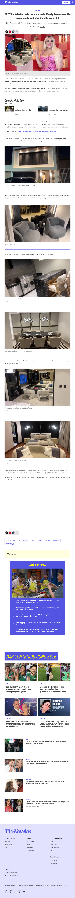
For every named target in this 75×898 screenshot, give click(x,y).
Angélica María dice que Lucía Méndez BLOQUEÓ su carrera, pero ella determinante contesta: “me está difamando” (47, 803)
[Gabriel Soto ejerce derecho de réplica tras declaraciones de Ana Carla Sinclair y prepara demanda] (14, 765)
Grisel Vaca (34, 786)
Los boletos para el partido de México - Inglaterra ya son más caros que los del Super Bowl (38, 616)
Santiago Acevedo (18, 114)
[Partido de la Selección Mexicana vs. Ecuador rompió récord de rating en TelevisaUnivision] (14, 745)
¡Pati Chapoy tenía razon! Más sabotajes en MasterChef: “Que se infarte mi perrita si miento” (38, 601)
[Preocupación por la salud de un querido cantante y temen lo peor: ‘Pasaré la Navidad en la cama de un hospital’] (43, 108)
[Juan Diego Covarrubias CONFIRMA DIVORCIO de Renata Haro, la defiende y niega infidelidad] (21, 707)
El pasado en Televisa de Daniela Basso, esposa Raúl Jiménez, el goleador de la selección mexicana (53, 689)
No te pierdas (10, 544)
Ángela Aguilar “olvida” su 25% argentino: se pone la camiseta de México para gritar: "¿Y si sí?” (18, 689)
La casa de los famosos (52, 540)
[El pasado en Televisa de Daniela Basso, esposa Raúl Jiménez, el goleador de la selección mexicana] (54, 672)
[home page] (11, 2)
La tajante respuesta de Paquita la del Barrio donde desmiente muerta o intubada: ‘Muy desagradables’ (25, 110)
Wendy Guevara (10, 540)
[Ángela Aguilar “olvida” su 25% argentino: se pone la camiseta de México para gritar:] (21, 672)
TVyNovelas (42, 27)
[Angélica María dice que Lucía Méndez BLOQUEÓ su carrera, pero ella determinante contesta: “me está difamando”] (14, 805)
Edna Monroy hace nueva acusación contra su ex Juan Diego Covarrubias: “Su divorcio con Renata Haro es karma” (37, 630)
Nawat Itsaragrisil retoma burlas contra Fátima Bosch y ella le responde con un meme (38, 608)
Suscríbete (66, 2)
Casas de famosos (36, 540)
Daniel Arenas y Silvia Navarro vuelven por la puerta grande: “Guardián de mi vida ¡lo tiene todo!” (45, 782)
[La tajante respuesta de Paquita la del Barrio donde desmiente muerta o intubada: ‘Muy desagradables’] (9, 108)
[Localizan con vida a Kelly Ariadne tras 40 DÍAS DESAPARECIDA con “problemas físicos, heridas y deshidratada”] (54, 707)
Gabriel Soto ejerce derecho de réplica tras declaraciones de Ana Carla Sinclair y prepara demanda (47, 762)
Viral (27, 739)
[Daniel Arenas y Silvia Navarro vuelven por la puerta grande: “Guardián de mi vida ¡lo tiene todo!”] (14, 785)
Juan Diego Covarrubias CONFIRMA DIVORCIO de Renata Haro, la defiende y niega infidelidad (20, 723)
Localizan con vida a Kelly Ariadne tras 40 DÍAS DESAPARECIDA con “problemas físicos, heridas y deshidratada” (54, 723)
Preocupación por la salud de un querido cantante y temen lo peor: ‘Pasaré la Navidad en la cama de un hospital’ (59, 110)
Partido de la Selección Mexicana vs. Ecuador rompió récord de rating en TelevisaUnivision (46, 742)
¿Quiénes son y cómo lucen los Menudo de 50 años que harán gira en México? (38, 623)
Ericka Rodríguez (35, 806)
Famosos (37, 10)
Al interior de (23, 540)
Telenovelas (28, 779)
